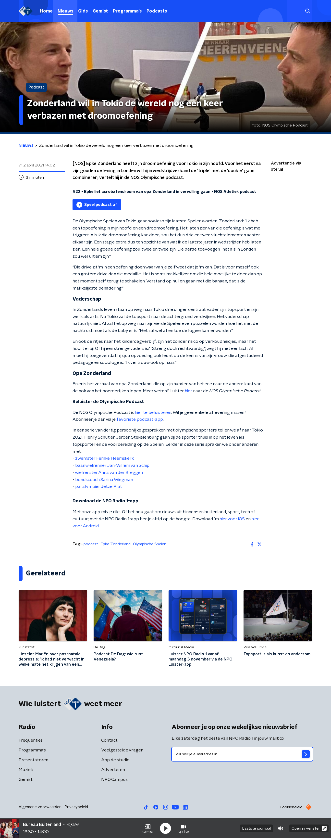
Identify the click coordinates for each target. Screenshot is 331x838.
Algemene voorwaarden (40, 807)
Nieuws (65, 11)
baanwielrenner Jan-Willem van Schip (112, 465)
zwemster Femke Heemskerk (104, 458)
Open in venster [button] (309, 827)
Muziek (26, 770)
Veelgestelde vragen (122, 750)
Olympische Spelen (149, 544)
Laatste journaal (256, 828)
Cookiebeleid (291, 807)
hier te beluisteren (153, 412)
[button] (148, 828)
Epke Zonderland (115, 544)
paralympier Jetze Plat (98, 486)
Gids (83, 11)
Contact (109, 740)
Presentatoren (33, 760)
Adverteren (113, 770)
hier (188, 391)
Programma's (127, 11)
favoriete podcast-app (140, 419)
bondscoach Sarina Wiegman (104, 480)
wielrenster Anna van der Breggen (109, 472)
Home (46, 11)
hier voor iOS (232, 519)
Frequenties (31, 740)
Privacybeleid (76, 807)
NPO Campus (114, 779)
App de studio (115, 760)
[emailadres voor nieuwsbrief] (242, 754)
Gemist (100, 11)
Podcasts (157, 11)
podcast (91, 544)
